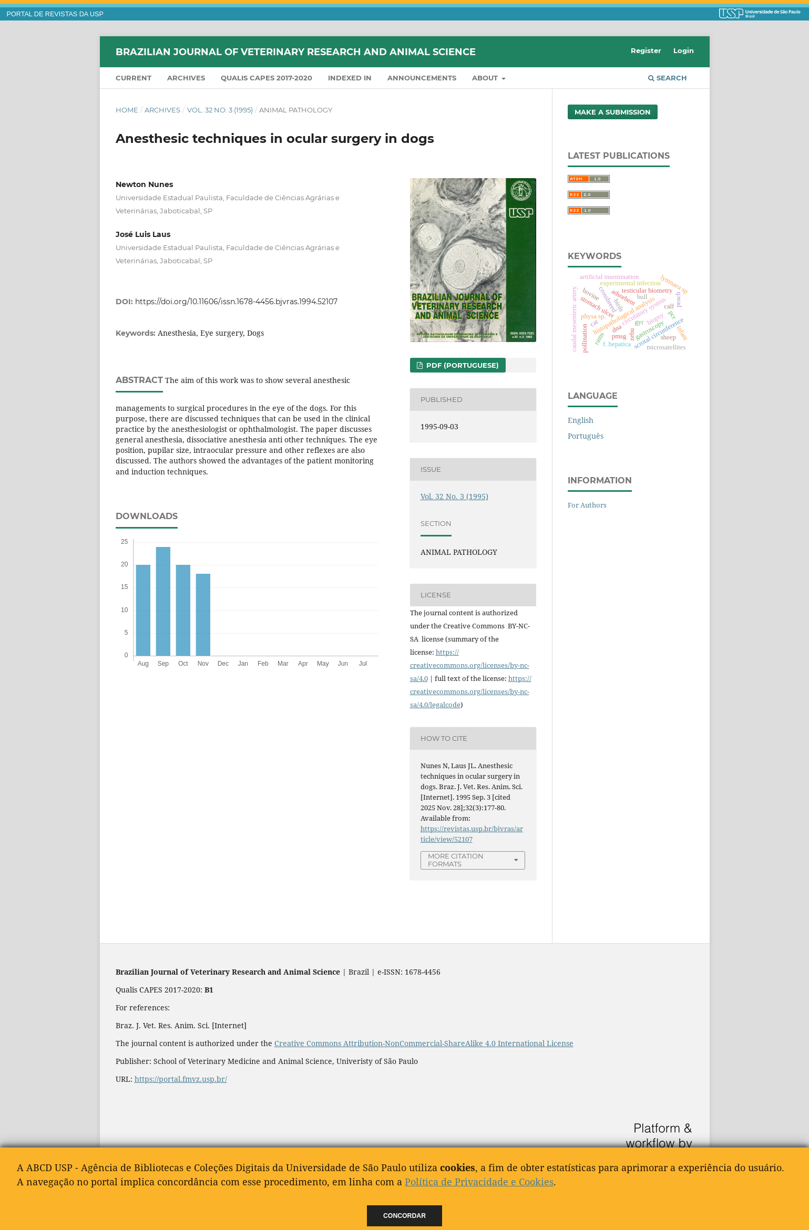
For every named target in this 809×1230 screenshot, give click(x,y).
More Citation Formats (456, 860)
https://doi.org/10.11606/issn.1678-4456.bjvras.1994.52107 (236, 301)
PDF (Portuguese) (461, 365)
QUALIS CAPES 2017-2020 (266, 78)
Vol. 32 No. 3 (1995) (220, 110)
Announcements (421, 78)
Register (646, 50)
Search (667, 78)
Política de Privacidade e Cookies (479, 1181)
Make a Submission (613, 112)
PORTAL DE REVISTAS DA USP (55, 14)
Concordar (404, 1215)
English (580, 420)
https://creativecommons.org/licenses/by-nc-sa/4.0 (469, 665)
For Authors (587, 505)
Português (585, 436)
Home (127, 110)
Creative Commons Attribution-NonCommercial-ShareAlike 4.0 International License (424, 1043)
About (486, 78)
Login (683, 50)
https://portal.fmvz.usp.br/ (181, 1079)
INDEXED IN (350, 78)
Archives (186, 78)
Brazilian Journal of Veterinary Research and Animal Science (296, 51)
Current (133, 78)
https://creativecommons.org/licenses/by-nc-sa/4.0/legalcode (470, 691)
